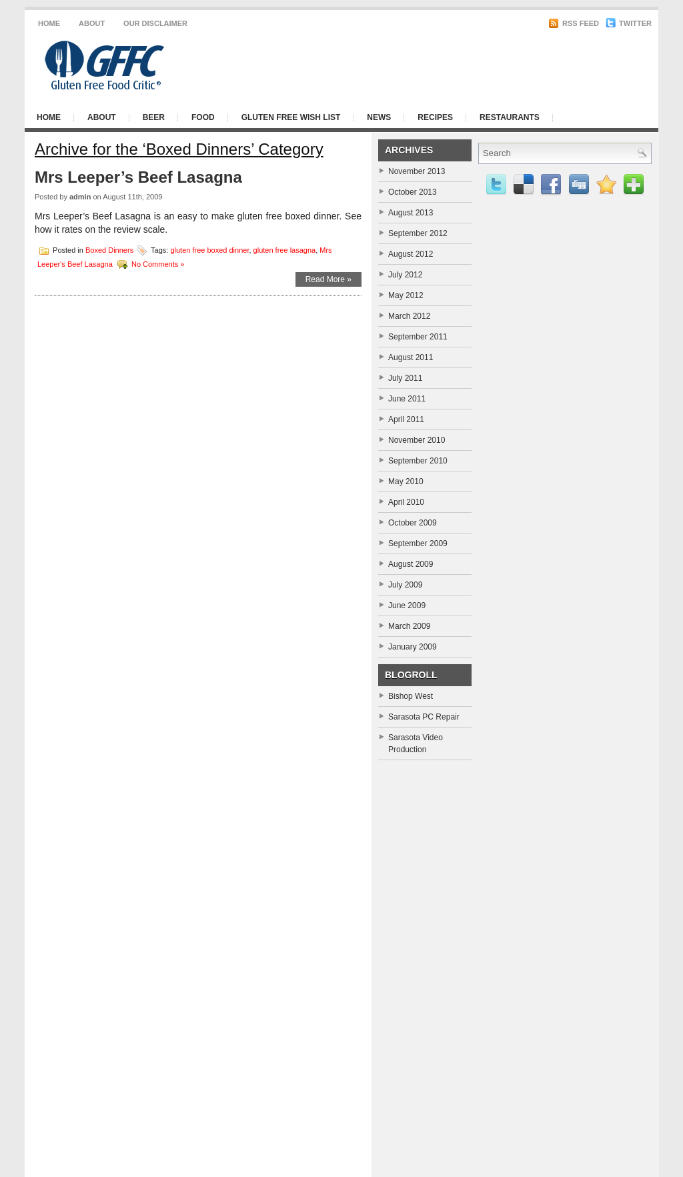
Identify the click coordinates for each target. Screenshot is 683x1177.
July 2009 (405, 585)
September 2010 (418, 460)
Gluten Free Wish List (291, 117)
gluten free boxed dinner (209, 249)
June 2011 (407, 398)
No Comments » (157, 263)
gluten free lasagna (284, 249)
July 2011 (405, 378)
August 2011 (410, 357)
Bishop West (410, 696)
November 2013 (416, 171)
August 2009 (410, 564)
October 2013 (412, 192)
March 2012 (409, 316)
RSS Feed (573, 23)
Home (49, 23)
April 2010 (406, 502)
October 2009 (412, 522)
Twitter (629, 23)
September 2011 (418, 336)
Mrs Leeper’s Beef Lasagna (138, 177)
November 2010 (416, 440)
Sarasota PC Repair (424, 717)
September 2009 (418, 543)
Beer (154, 117)
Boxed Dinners (109, 249)
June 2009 (407, 605)
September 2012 (418, 233)
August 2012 (410, 254)
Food (203, 117)
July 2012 (405, 274)
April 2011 (406, 419)
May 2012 (406, 295)
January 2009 (412, 647)
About (92, 23)
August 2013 (410, 212)
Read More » (328, 279)
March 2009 (409, 626)
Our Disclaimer (155, 23)
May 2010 (406, 481)
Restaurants (510, 117)
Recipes (435, 117)
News (379, 117)
